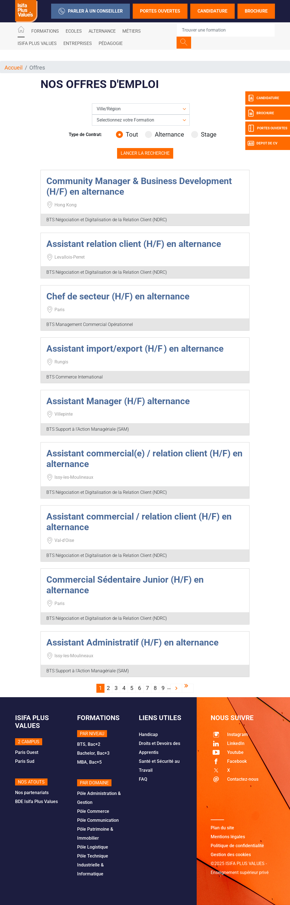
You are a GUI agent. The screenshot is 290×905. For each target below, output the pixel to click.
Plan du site (222, 827)
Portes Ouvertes (160, 11)
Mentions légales (228, 836)
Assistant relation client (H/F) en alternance (133, 244)
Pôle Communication (98, 820)
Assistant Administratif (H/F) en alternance (132, 642)
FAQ (143, 779)
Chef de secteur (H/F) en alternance (117, 296)
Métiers (131, 31)
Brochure (256, 11)
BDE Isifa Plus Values (36, 801)
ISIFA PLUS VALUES (37, 43)
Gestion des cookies (231, 854)
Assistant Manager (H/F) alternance (118, 401)
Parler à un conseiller (90, 11)
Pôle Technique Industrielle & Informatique (92, 865)
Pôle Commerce (93, 811)
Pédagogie (111, 43)
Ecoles (74, 31)
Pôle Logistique (92, 847)
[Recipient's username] (226, 30)
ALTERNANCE (102, 31)
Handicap (148, 734)
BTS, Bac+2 (88, 744)
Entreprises (77, 43)
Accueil (13, 67)
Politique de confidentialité (237, 845)
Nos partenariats (32, 792)
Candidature (212, 11)
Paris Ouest (26, 752)
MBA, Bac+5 (89, 762)
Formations (45, 31)
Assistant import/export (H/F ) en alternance (135, 348)
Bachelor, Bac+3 (93, 753)
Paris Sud (24, 761)
